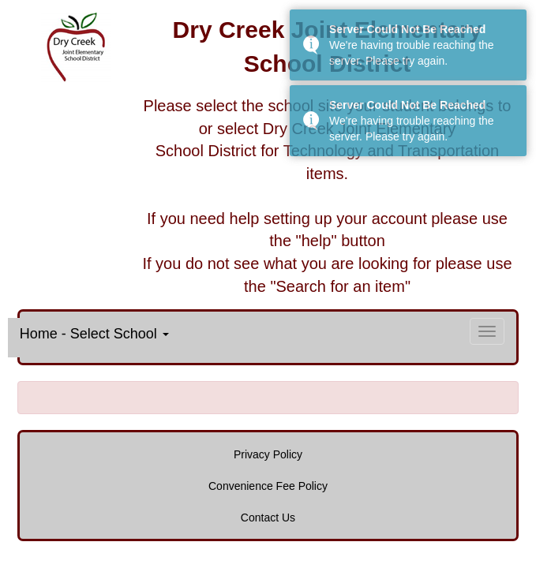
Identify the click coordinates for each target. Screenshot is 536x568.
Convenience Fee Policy (268, 486)
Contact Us (268, 517)
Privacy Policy (268, 454)
